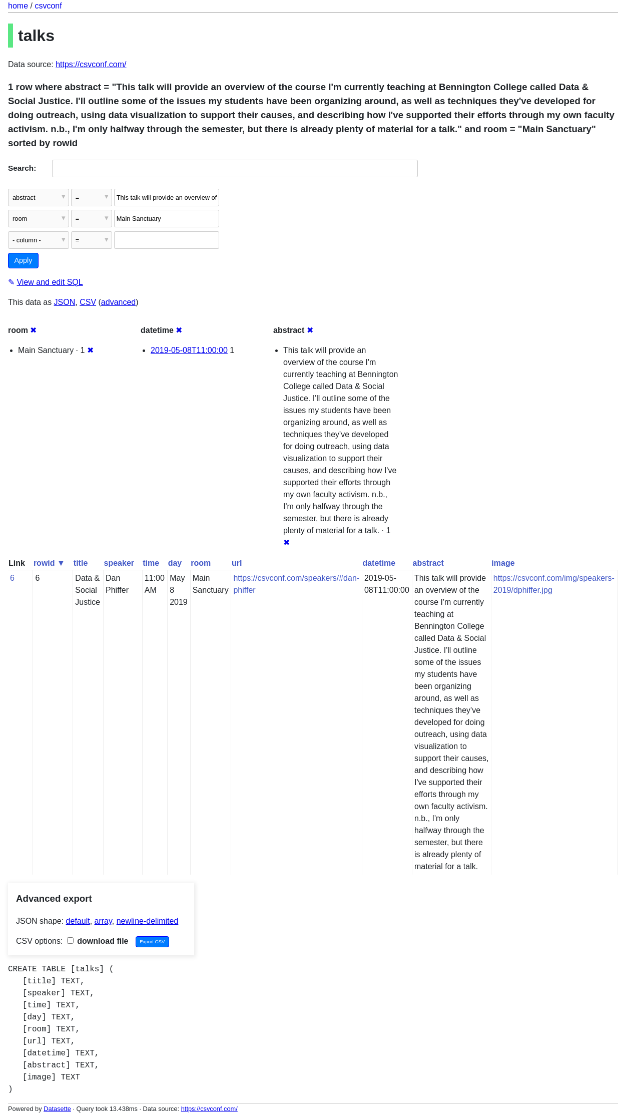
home (18, 6)
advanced (118, 302)
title (81, 563)
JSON (65, 302)
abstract (428, 563)
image (502, 563)
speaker (119, 563)
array (103, 921)
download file (98, 941)
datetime (378, 563)
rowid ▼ (49, 563)
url (237, 563)
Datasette (57, 1108)
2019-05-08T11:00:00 (189, 350)
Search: (22, 168)
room (201, 563)
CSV (88, 302)
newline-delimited (148, 921)
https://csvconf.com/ (91, 64)
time (151, 563)
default (78, 921)
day (175, 563)
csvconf (48, 6)
